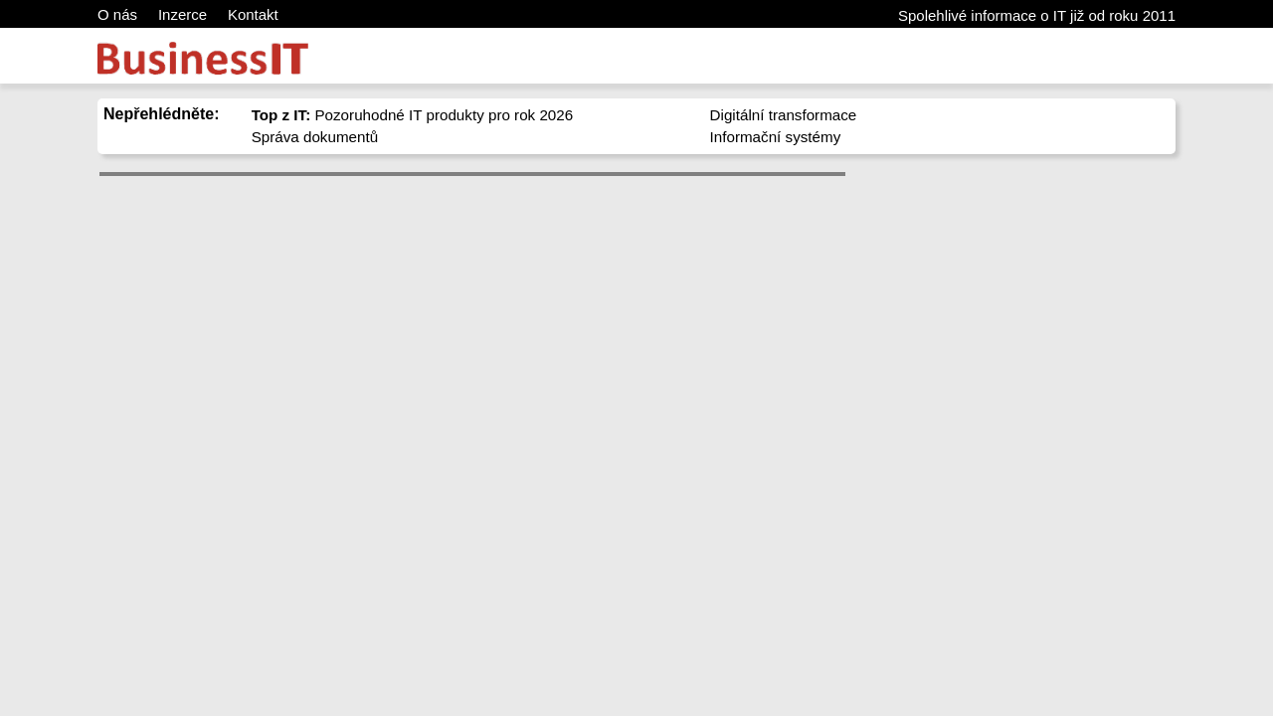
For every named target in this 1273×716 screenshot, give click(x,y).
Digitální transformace (783, 114)
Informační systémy (775, 136)
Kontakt (253, 14)
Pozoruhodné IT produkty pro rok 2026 (413, 114)
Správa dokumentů (315, 136)
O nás (117, 14)
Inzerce (182, 14)
